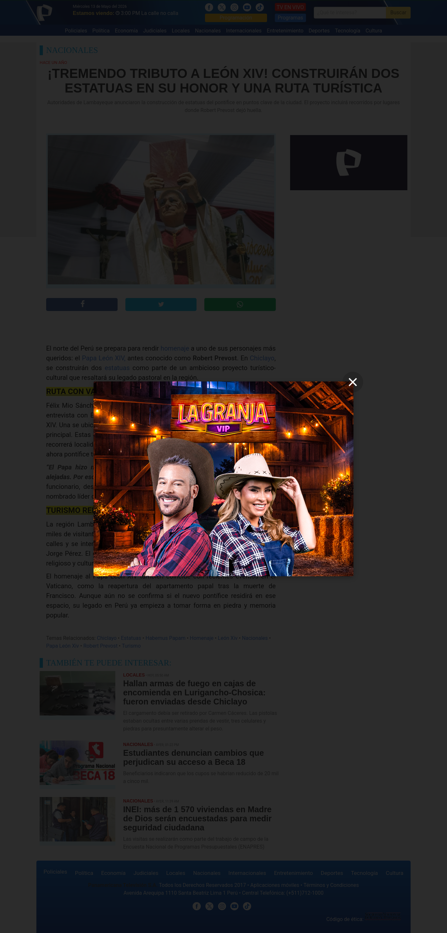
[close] (352, 382)
